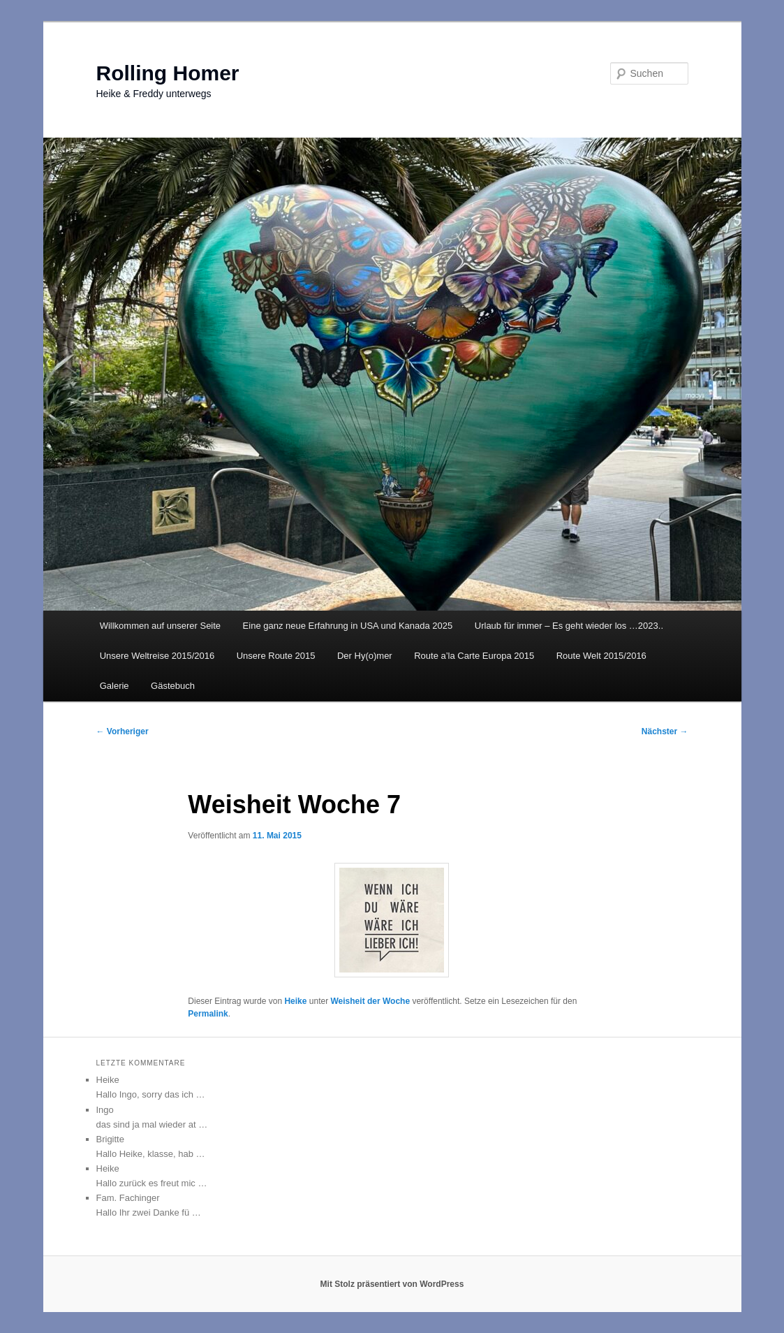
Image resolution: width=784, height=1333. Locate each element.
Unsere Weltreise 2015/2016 (157, 655)
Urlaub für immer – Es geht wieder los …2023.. (569, 625)
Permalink (208, 1014)
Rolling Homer (167, 73)
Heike (295, 1001)
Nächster (665, 731)
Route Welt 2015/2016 (601, 655)
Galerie (114, 685)
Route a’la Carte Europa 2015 (474, 655)
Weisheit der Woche (371, 1001)
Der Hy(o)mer (364, 655)
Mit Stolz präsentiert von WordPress (392, 1284)
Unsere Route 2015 (276, 655)
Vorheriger (122, 731)
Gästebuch (173, 685)
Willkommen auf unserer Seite (160, 625)
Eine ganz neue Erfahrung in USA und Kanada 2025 (348, 625)
